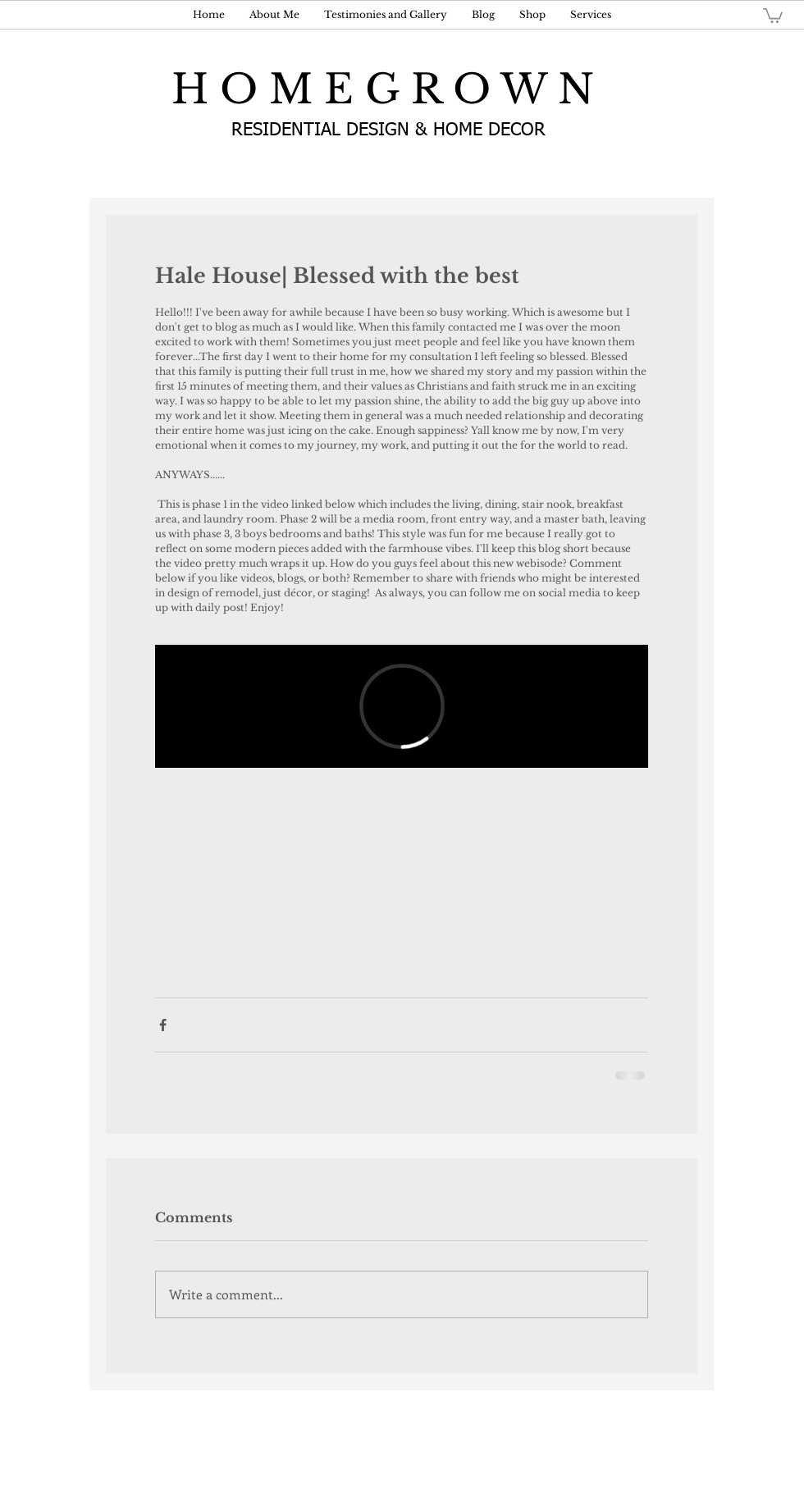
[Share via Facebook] (163, 1025)
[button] (773, 15)
